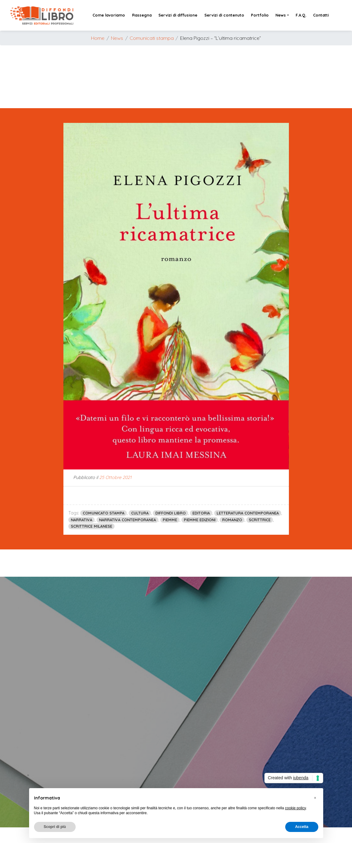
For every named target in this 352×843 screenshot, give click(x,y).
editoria (201, 513)
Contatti (321, 15)
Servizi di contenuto (224, 15)
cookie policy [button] (295, 808)
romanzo (232, 519)
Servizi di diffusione (177, 15)
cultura (140, 513)
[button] (315, 798)
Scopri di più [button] (55, 827)
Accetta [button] (301, 827)
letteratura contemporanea (248, 513)
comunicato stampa (103, 513)
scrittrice (260, 519)
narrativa (81, 519)
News (280, 15)
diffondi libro (170, 513)
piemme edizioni (199, 519)
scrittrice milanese (91, 526)
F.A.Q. (301, 15)
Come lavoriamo (109, 15)
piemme (170, 519)
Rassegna (142, 15)
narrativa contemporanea (127, 519)
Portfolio (260, 15)
